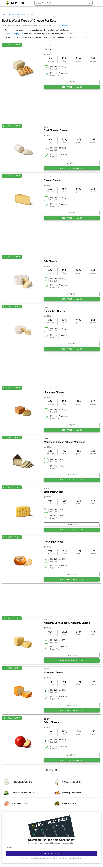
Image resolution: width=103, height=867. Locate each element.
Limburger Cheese (54, 392)
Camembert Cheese (54, 311)
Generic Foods (14, 15)
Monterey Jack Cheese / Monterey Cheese (67, 622)
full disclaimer (62, 25)
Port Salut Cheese (53, 541)
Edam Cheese (51, 722)
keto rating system (15, 34)
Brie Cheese (50, 261)
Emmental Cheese (53, 491)
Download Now (51, 853)
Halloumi (48, 49)
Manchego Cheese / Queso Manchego (64, 442)
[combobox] (63, 3)
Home (4, 15)
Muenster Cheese (53, 672)
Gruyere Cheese (52, 180)
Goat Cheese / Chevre (55, 130)
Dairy (23, 15)
